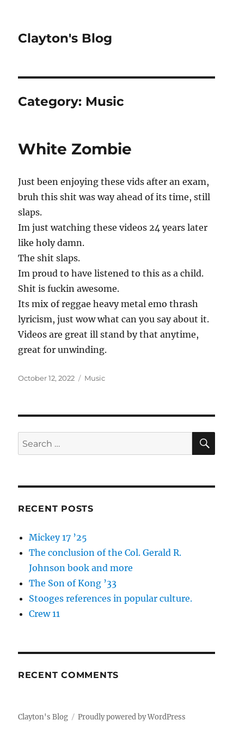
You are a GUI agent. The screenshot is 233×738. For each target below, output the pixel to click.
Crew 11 (44, 613)
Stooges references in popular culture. (110, 598)
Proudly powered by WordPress (132, 717)
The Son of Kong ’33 (72, 583)
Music (94, 378)
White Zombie (75, 149)
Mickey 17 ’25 (58, 537)
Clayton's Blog (65, 38)
